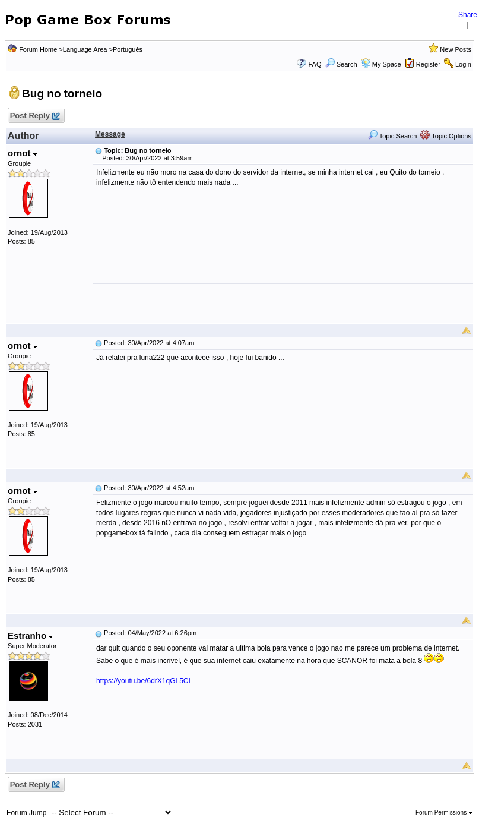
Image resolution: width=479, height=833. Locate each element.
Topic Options (445, 136)
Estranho (30, 635)
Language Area (85, 49)
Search (341, 64)
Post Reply (34, 116)
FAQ (314, 64)
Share (467, 15)
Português (127, 49)
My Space (386, 64)
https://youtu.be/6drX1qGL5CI (143, 681)
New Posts (455, 49)
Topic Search (392, 136)
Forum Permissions (443, 812)
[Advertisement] (283, 303)
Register (428, 64)
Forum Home (38, 49)
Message (110, 134)
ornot (22, 153)
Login (463, 64)
